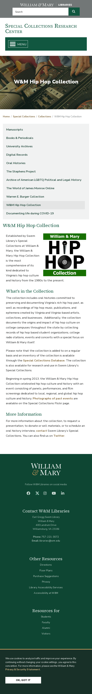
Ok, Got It (23, 680)
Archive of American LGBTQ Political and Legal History (43, 180)
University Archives (19, 146)
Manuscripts (14, 129)
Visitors (46, 633)
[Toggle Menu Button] (11, 44)
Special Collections (24, 116)
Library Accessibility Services (46, 587)
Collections (44, 116)
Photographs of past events (53, 398)
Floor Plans (46, 570)
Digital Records (17, 155)
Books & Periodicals (19, 138)
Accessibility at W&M (46, 593)
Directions (46, 565)
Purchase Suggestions (46, 576)
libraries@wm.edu (49, 540)
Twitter (58, 436)
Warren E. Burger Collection (25, 197)
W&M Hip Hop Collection (23, 205)
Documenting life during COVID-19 (30, 213)
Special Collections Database (44, 360)
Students (46, 616)
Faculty (46, 622)
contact (41, 431)
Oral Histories (15, 163)
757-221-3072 (50, 537)
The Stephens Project (21, 171)
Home (6, 116)
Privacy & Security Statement (22, 669)
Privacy (46, 581)
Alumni (46, 628)
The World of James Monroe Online (30, 188)
